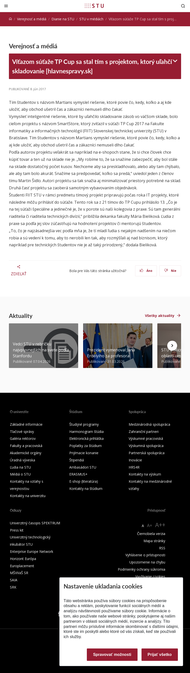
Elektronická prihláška (86, 438)
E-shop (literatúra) (83, 481)
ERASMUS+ (78, 474)
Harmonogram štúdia (86, 431)
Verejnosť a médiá (31, 19)
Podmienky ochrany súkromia (141, 569)
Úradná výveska (22, 460)
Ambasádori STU (82, 467)
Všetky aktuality (159, 315)
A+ (149, 525)
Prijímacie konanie (83, 452)
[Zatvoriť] (6, 6)
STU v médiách (91, 19)
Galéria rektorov (23, 438)
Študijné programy (84, 424)
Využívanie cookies (150, 576)
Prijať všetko (160, 654)
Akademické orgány (25, 452)
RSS (162, 548)
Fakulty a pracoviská (26, 445)
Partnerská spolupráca (147, 452)
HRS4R (134, 467)
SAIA (13, 580)
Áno (146, 271)
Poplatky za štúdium (85, 445)
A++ (160, 525)
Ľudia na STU (20, 467)
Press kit (17, 530)
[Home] (10, 19)
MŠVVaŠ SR (19, 572)
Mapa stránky (154, 540)
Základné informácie (26, 424)
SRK (13, 587)
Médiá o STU (20, 474)
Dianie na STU (62, 19)
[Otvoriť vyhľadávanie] (183, 6)
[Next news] (172, 346)
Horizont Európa (23, 558)
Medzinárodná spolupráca (149, 424)
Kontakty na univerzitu (28, 495)
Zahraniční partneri (144, 431)
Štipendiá (76, 460)
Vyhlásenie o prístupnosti (145, 555)
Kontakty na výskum (145, 474)
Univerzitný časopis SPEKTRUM (35, 523)
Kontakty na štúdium (85, 488)
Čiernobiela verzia (151, 533)
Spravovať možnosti (112, 654)
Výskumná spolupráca (146, 445)
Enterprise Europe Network (31, 551)
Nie (170, 271)
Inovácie (135, 460)
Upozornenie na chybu (147, 562)
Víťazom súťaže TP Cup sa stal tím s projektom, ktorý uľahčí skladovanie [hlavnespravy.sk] (92, 66)
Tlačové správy (22, 431)
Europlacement (22, 565)
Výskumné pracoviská (146, 438)
